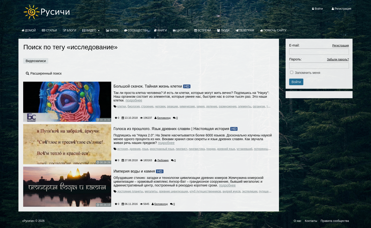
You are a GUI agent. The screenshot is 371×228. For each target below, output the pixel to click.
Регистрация (340, 45)
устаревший (244, 149)
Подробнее (134, 100)
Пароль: (295, 59)
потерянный (262, 149)
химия (200, 106)
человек (160, 106)
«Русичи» (28, 221)
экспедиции (249, 191)
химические (187, 106)
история (122, 149)
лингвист (181, 149)
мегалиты (151, 191)
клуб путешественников (205, 191)
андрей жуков (231, 191)
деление (211, 106)
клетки (121, 106)
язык (145, 149)
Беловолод (164, 117)
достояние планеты (130, 191)
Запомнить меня (307, 73)
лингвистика (197, 149)
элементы (244, 106)
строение (147, 106)
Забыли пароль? (338, 59)
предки (211, 149)
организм (259, 106)
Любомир (163, 160)
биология (134, 106)
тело (269, 106)
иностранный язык (162, 149)
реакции (172, 106)
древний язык (226, 149)
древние (135, 149)
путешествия (267, 191)
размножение (228, 106)
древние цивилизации (173, 191)
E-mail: (294, 45)
